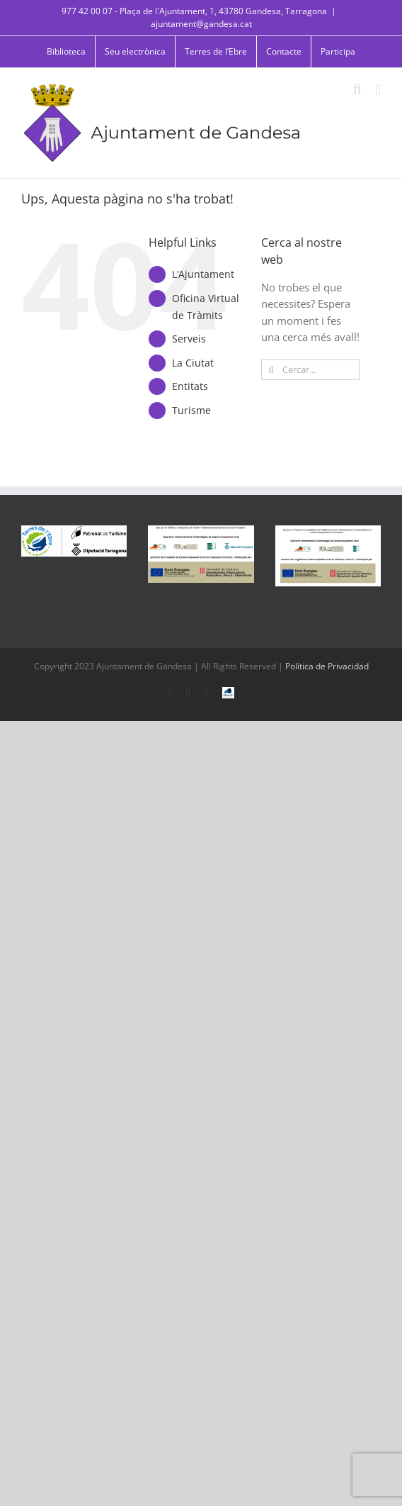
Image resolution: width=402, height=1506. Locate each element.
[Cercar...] (310, 369)
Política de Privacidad (327, 666)
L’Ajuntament (203, 274)
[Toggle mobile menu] (378, 89)
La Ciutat (193, 362)
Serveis (189, 338)
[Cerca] (271, 369)
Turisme (191, 410)
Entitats (190, 386)
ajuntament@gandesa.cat (201, 24)
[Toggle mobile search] (357, 89)
